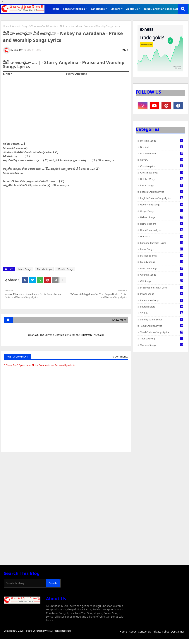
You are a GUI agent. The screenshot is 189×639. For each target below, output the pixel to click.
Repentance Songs (161, 300)
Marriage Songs (161, 255)
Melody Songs (44, 269)
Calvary (161, 160)
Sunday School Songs (161, 319)
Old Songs (161, 281)
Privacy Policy (161, 631)
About (132, 631)
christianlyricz (161, 166)
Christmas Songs (161, 172)
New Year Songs (161, 268)
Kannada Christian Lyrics (161, 243)
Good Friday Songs (161, 204)
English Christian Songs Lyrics (161, 198)
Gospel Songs (161, 211)
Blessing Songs (161, 140)
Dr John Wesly (161, 179)
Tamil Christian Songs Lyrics (161, 332)
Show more (119, 320)
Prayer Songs (161, 294)
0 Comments (120, 356)
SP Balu (161, 313)
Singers (115, 9)
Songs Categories (74, 9)
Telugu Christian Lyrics (37, 630)
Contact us (144, 631)
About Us (132, 9)
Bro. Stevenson (161, 153)
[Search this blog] (25, 583)
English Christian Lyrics (161, 191)
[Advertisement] (66, 483)
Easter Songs (161, 185)
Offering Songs (161, 274)
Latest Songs (24, 269)
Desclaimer (177, 631)
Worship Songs (20, 26)
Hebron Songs (161, 217)
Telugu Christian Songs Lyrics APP (165, 9)
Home (55, 9)
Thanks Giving (161, 338)
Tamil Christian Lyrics (161, 325)
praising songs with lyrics (161, 287)
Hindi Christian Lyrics (161, 230)
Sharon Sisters (161, 306)
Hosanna (161, 236)
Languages (98, 9)
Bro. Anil (161, 147)
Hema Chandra (161, 223)
